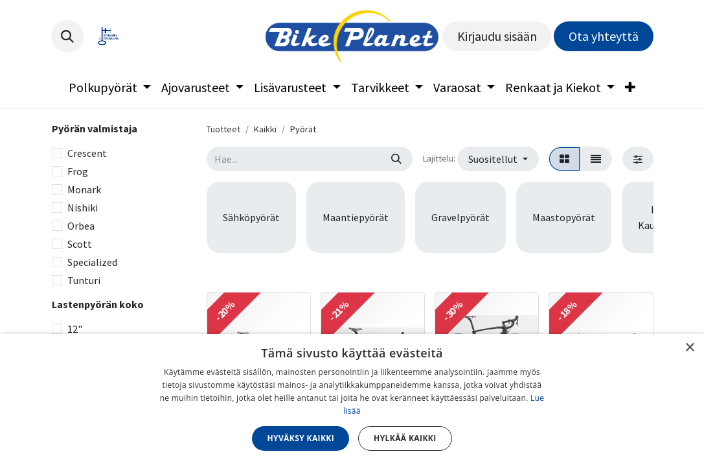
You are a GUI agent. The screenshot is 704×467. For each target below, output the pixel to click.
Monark (84, 189)
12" (74, 328)
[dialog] (352, 400)
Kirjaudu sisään (497, 36)
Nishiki (82, 207)
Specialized (92, 262)
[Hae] (396, 159)
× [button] (689, 348)
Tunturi (83, 280)
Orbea (81, 225)
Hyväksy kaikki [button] (300, 438)
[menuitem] (109, 87)
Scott (79, 243)
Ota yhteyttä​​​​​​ (604, 36)
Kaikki (265, 129)
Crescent (87, 153)
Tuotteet (223, 129)
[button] (67, 36)
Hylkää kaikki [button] (405, 438)
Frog (77, 171)
